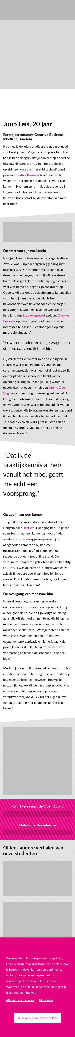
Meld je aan (37, 813)
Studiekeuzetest (34, 315)
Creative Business (26, 175)
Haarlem (28, 528)
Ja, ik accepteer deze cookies (37, 1018)
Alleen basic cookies (20, 1000)
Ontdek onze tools (37, 832)
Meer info (46, 1000)
